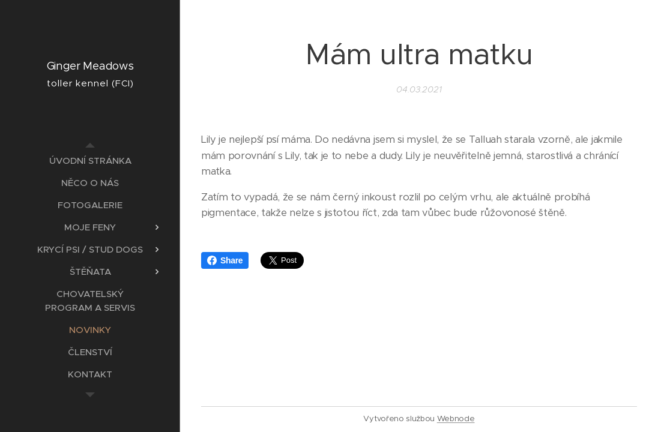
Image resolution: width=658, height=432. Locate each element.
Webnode (456, 418)
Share (225, 260)
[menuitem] (90, 160)
